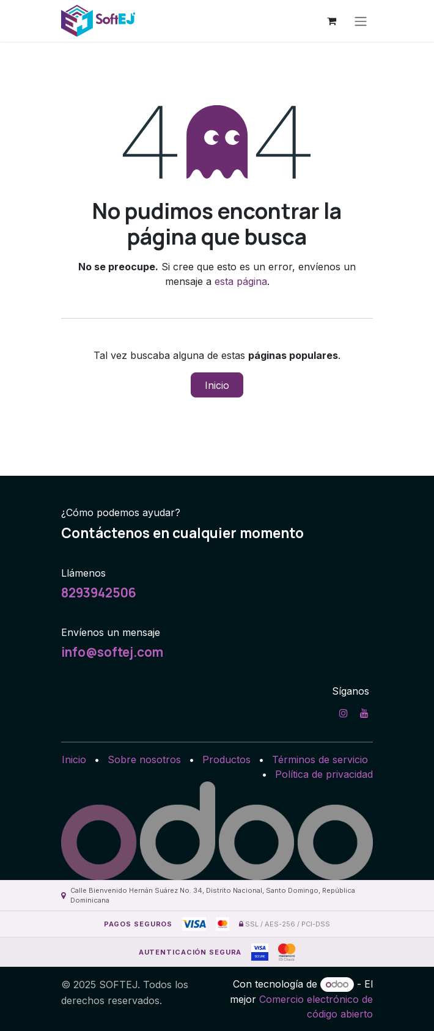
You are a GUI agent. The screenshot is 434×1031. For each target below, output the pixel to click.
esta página (241, 281)
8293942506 (98, 592)
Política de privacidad (324, 774)
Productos (226, 759)
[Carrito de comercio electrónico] (331, 21)
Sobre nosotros (144, 759)
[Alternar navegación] (360, 21)
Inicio (217, 385)
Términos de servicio (320, 759)
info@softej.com (112, 651)
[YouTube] (364, 713)
